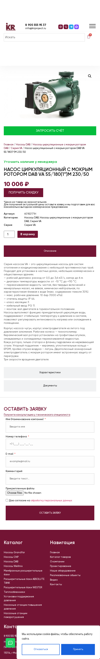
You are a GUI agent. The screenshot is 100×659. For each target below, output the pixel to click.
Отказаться (41, 649)
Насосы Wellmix (13, 566)
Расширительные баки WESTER (23, 587)
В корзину (27, 234)
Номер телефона (16, 436)
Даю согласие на (40, 501)
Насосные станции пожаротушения (15, 615)
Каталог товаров (60, 557)
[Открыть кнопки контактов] (10, 643)
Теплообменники (14, 592)
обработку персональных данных (51, 501)
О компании (57, 561)
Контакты (56, 584)
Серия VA (16, 148)
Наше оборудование (63, 571)
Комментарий (14, 471)
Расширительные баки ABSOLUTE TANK (24, 581)
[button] (89, 76)
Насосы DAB (23, 144)
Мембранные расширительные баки (23, 573)
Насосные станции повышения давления (23, 607)
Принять (78, 649)
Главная (8, 144)
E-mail (10, 454)
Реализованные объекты (65, 575)
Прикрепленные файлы (20, 488)
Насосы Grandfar (14, 552)
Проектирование (60, 566)
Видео (54, 580)
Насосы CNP (11, 557)
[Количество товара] (9, 234)
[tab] (50, 251)
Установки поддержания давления (19, 598)
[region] (58, 642)
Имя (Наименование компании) (25, 419)
